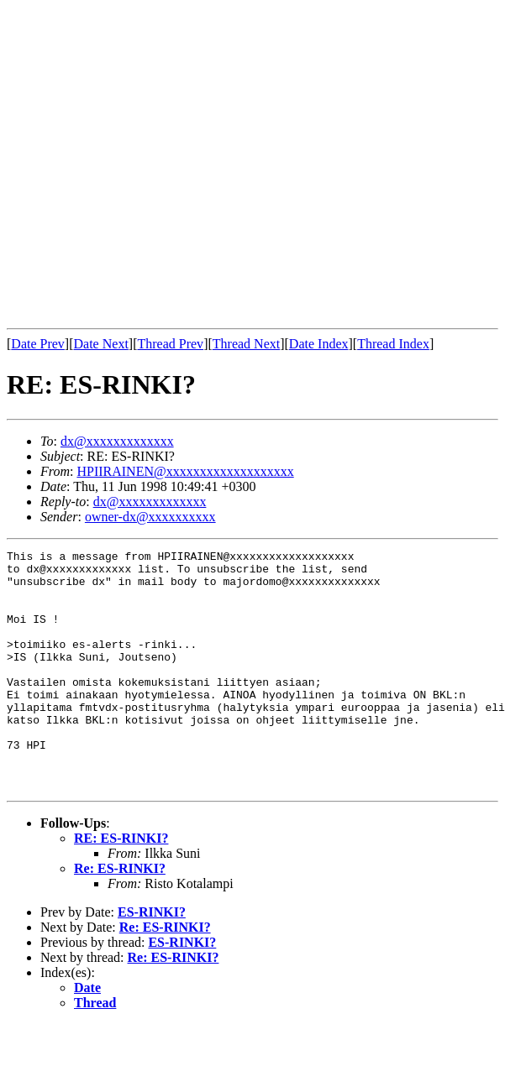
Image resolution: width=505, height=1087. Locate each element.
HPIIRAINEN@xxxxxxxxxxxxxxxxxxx (184, 471)
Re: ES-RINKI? (120, 916)
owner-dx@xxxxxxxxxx (150, 517)
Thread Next (246, 344)
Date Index (319, 344)
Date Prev (38, 344)
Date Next (101, 344)
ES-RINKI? (152, 960)
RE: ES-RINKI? (121, 886)
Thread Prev (170, 344)
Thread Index (393, 344)
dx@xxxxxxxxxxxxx (117, 441)
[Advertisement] (157, 164)
